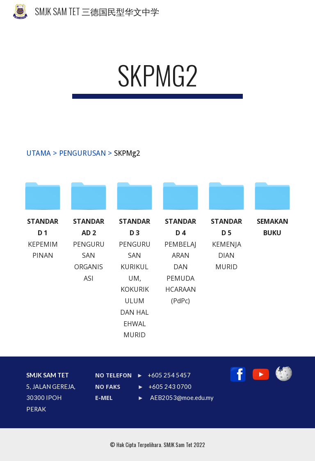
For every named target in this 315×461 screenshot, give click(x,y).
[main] (157, 79)
